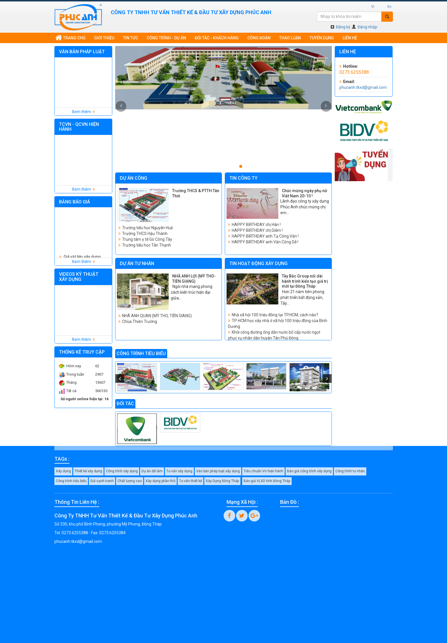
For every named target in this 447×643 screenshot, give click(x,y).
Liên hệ (350, 38)
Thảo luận (290, 38)
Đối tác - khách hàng (217, 38)
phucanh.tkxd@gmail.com (363, 87)
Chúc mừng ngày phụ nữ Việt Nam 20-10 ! (304, 193)
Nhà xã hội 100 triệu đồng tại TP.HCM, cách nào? (275, 315)
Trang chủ (70, 37)
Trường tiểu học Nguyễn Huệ (147, 227)
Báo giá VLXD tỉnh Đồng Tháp (267, 481)
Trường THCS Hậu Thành (145, 233)
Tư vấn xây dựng (179, 471)
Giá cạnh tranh (102, 481)
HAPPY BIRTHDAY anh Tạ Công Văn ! (265, 236)
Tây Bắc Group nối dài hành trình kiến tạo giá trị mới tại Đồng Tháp (305, 281)
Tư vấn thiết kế (190, 481)
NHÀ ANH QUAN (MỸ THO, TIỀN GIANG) (157, 315)
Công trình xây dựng (122, 471)
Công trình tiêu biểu (71, 481)
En (389, 7)
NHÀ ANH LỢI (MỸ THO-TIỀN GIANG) (194, 279)
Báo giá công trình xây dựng (309, 471)
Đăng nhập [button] (364, 27)
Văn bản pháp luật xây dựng (218, 471)
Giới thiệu (104, 38)
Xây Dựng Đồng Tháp (222, 481)
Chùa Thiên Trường (139, 321)
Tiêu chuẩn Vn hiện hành (263, 471)
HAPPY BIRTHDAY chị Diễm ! (257, 230)
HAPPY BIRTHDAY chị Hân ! (256, 224)
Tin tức (130, 38)
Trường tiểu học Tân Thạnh (146, 245)
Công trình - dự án (166, 38)
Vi (372, 7)
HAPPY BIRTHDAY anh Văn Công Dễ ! (265, 242)
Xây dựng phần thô (160, 481)
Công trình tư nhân (350, 471)
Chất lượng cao (129, 481)
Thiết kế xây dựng (88, 471)
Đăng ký (340, 27)
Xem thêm (81, 111)
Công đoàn (259, 38)
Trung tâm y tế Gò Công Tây (147, 239)
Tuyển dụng (322, 38)
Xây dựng (63, 471)
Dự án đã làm (152, 471)
